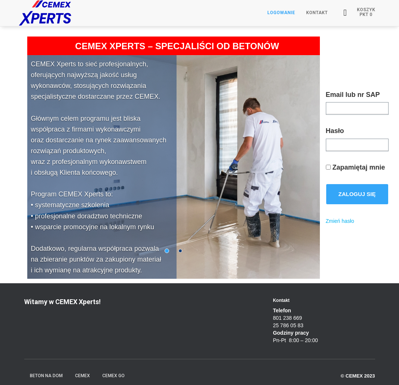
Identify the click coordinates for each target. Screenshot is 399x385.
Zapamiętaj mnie (355, 167)
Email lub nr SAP (353, 94)
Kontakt (317, 12)
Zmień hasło (340, 221)
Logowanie (281, 12)
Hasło (335, 131)
